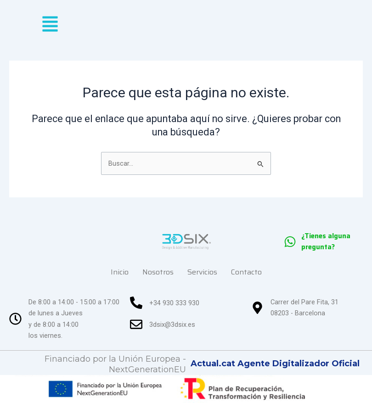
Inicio (120, 272)
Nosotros (158, 272)
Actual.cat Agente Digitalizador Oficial (275, 363)
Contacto (246, 272)
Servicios (202, 272)
